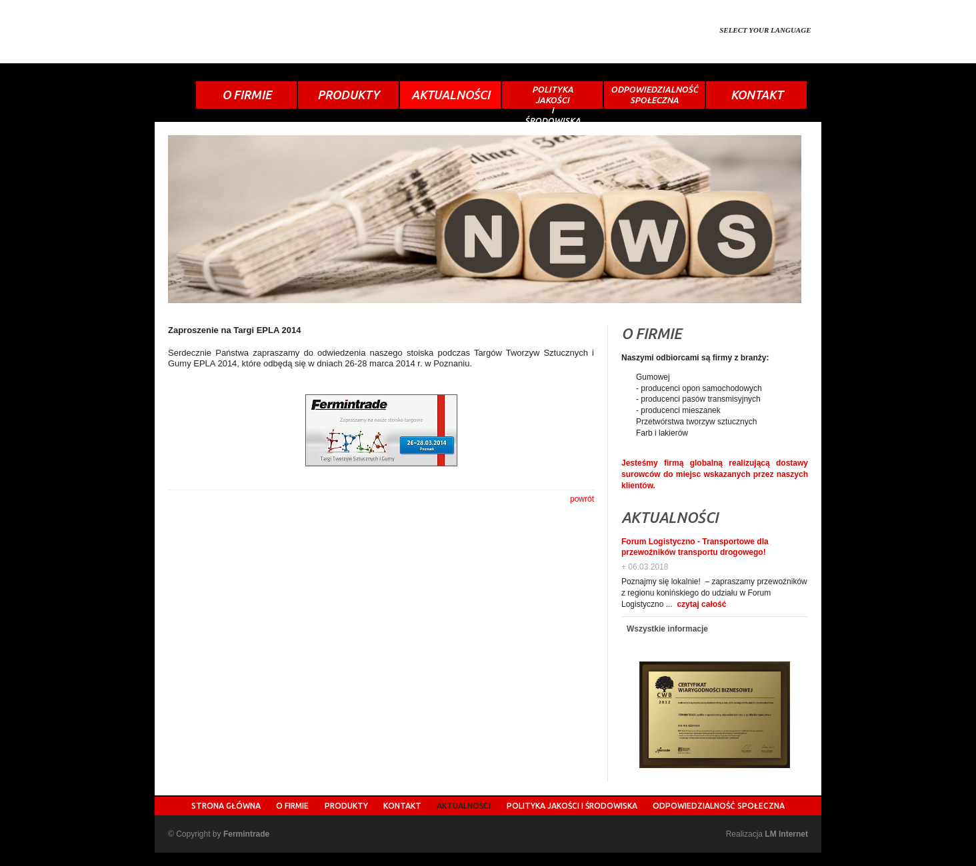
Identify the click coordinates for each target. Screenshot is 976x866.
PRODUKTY (348, 94)
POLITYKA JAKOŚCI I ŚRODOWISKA (572, 805)
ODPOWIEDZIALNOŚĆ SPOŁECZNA (719, 805)
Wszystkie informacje (667, 629)
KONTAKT (757, 94)
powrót (582, 499)
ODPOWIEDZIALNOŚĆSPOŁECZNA (654, 95)
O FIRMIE (246, 94)
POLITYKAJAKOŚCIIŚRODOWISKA (553, 97)
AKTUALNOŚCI (450, 94)
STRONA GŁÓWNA (226, 805)
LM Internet (786, 834)
